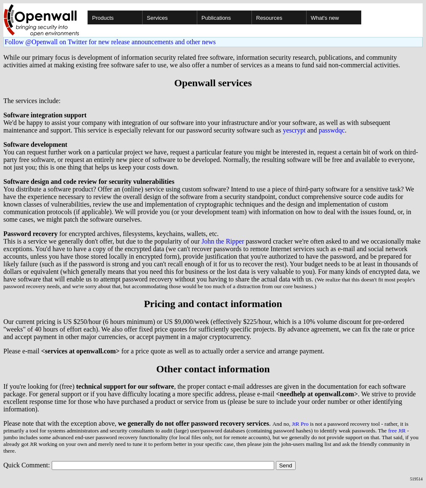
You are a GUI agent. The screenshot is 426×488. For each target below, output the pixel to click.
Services (157, 18)
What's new (325, 18)
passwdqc (332, 130)
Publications (216, 18)
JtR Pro (300, 424)
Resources (269, 18)
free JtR (397, 430)
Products (103, 18)
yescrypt (294, 130)
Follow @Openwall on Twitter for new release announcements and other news (110, 41)
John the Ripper (222, 241)
